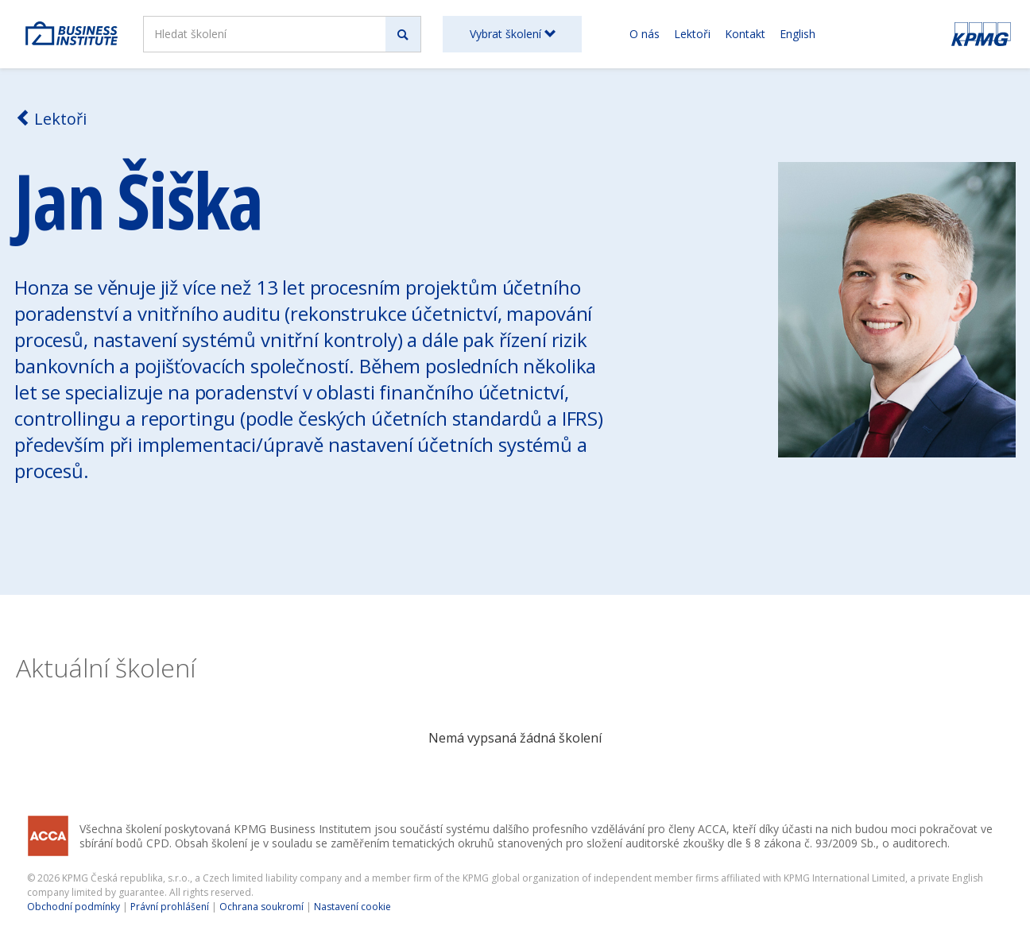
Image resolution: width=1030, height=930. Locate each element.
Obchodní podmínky (73, 906)
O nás (644, 33)
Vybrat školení (513, 33)
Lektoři (692, 33)
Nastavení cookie (352, 906)
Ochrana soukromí (261, 906)
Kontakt (745, 33)
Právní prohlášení (169, 906)
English (797, 33)
